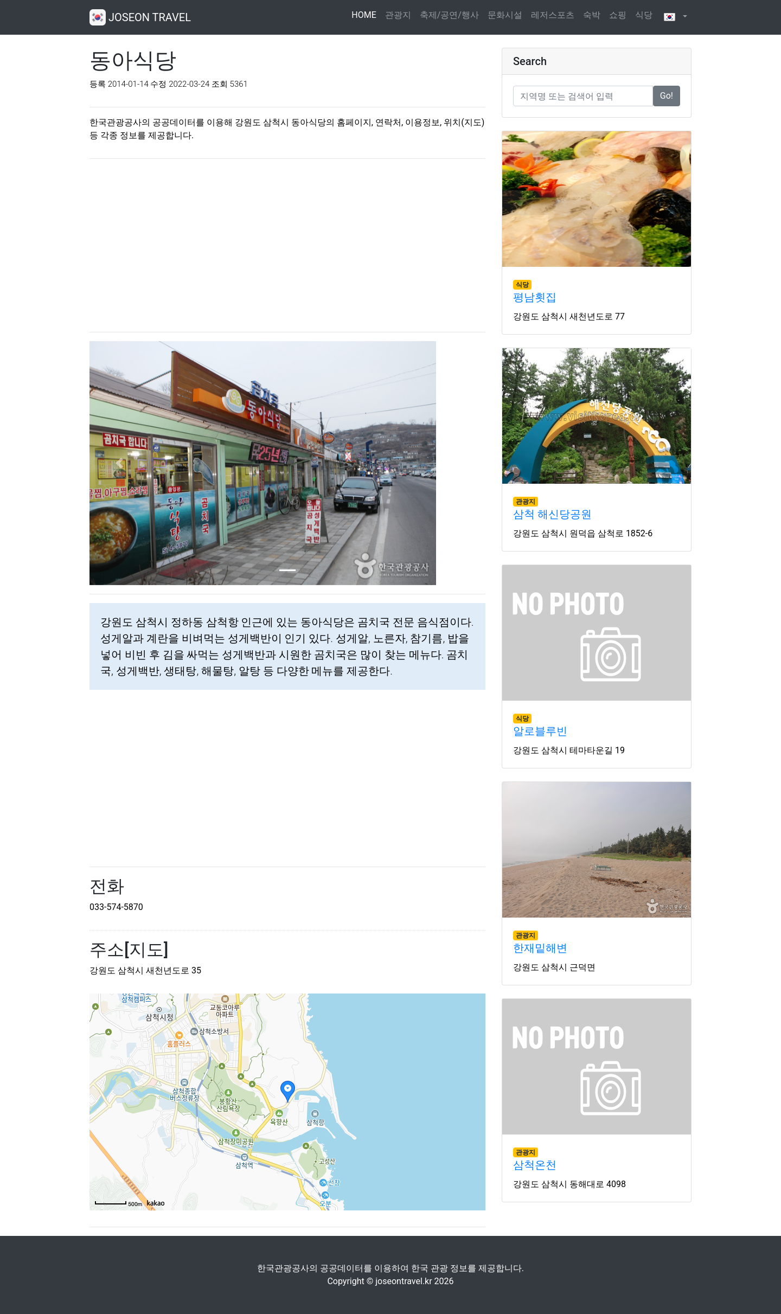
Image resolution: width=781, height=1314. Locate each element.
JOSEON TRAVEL (140, 17)
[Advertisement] (287, 243)
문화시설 (505, 15)
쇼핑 (617, 15)
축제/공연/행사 (449, 15)
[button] (674, 17)
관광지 (398, 15)
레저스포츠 (552, 15)
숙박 (591, 15)
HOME (365, 14)
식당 (643, 15)
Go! (666, 96)
